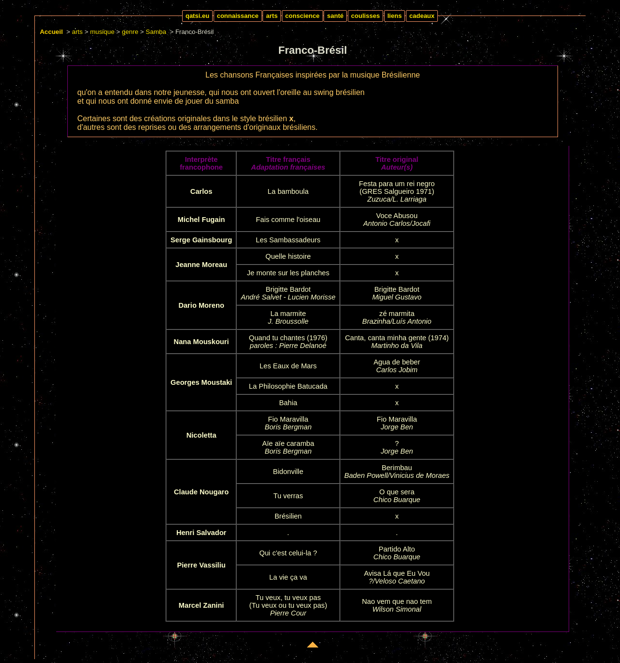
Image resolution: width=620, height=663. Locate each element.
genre (130, 31)
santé (335, 15)
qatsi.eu (197, 15)
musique (102, 31)
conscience (302, 15)
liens (395, 15)
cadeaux (421, 15)
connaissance (238, 15)
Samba (156, 31)
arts (272, 15)
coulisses (365, 15)
